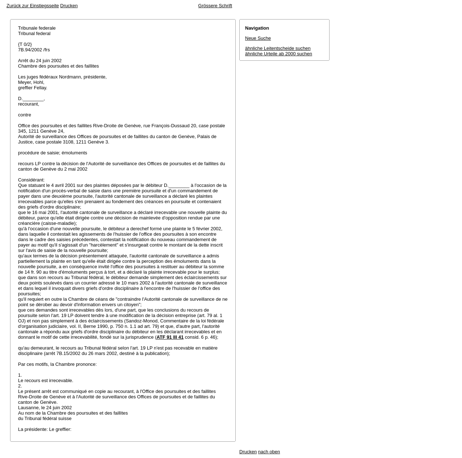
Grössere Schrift (215, 5)
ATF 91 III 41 (170, 337)
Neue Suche (258, 38)
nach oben (269, 451)
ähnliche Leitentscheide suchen (277, 48)
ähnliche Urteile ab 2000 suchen (278, 53)
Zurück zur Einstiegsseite (32, 5)
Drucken (69, 5)
